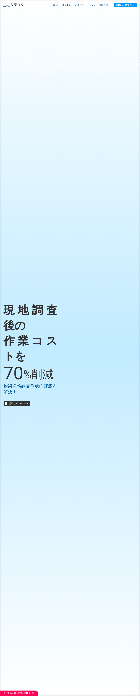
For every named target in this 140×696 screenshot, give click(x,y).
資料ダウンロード (18, 403)
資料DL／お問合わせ (126, 5)
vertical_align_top (136, 692)
